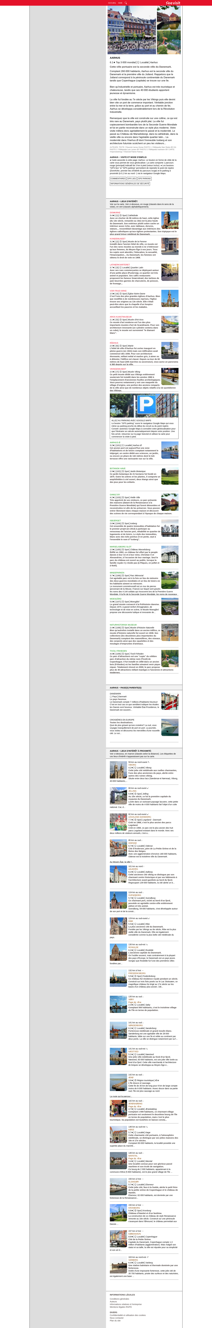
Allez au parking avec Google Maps (131, 420)
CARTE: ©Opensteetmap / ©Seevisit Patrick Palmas (142, 151)
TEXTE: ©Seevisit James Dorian (131, 147)
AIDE (120, 3)
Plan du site (115, 1320)
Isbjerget (115, 520)
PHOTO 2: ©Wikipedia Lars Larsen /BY (124, 150)
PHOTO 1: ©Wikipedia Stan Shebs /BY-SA (160, 147)
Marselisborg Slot (120, 547)
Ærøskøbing (135, 1104)
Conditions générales (119, 1299)
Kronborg (134, 1208)
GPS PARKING (144, 179)
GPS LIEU (132, 179)
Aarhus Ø (115, 442)
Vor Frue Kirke (118, 291)
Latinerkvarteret (120, 265)
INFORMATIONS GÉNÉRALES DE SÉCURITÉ (130, 184)
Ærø (130, 1077)
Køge (131, 1129)
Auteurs (113, 1301)
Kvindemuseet (117, 239)
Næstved (133, 1051)
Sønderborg (135, 1025)
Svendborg (134, 895)
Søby (131, 999)
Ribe (130, 921)
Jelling (132, 791)
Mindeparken (117, 573)
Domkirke (115, 212)
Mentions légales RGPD (121, 1307)
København (134, 1234)
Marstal (133, 1156)
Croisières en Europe (122, 720)
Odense (132, 843)
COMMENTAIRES (118, 179)
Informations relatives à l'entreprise (126, 1304)
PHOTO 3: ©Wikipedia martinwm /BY (154, 150)
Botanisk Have (118, 468)
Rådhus (114, 343)
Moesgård (115, 599)
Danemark (115, 694)
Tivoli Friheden (118, 651)
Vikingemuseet (118, 369)
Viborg (132, 765)
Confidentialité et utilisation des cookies (128, 1315)
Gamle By (115, 494)
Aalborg (133, 869)
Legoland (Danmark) (139, 817)
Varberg (133, 1260)
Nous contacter (117, 1318)
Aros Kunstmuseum (121, 317)
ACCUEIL (112, 3)
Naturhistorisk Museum (123, 625)
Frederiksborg (137, 973)
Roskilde (133, 947)
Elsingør (133, 1182)
